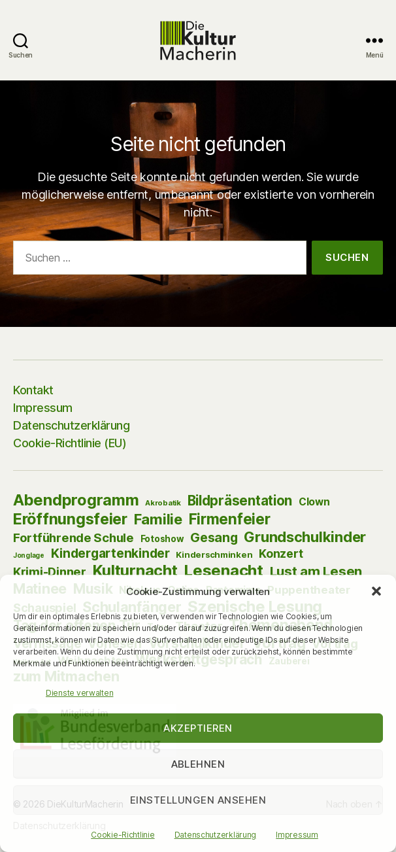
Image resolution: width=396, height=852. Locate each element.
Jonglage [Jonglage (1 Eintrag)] (28, 555)
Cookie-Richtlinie (122, 835)
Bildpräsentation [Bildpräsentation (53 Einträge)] (240, 500)
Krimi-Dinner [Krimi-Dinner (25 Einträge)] (49, 571)
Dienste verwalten (79, 693)
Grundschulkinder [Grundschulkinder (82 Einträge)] (305, 536)
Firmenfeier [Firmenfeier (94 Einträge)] (230, 519)
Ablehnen (198, 764)
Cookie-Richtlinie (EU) (69, 443)
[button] (376, 591)
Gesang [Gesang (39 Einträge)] (213, 537)
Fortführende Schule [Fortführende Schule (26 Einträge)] (73, 537)
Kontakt (33, 390)
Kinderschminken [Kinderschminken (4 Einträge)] (214, 554)
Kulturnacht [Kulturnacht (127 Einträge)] (135, 570)
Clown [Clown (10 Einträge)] (314, 502)
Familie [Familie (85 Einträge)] (158, 519)
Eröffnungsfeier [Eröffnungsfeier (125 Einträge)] (70, 518)
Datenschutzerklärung (215, 835)
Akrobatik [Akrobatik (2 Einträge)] (163, 502)
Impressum (297, 835)
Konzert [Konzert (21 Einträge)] (281, 553)
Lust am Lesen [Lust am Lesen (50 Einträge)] (316, 571)
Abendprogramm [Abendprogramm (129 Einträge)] (76, 499)
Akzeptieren (198, 728)
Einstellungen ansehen (198, 800)
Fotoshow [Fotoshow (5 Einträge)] (162, 539)
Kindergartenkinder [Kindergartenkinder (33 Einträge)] (110, 553)
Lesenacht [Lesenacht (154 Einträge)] (223, 570)
